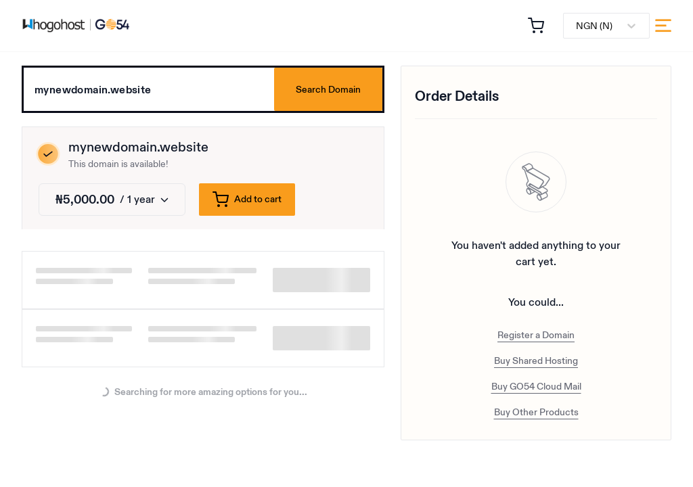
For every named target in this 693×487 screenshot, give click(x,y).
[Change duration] (112, 199)
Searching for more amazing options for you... (203, 393)
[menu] (663, 25)
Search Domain (328, 89)
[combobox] (577, 26)
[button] (536, 26)
